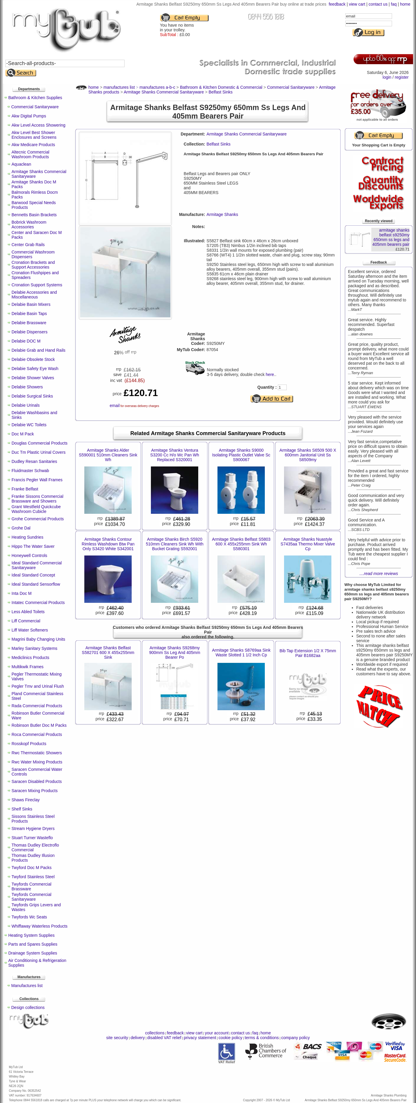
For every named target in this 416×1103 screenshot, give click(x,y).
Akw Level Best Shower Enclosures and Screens (34, 135)
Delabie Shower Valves (33, 377)
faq (393, 4)
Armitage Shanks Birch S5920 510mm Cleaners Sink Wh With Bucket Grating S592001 (175, 544)
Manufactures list (27, 985)
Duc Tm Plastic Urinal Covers (39, 452)
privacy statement (200, 1037)
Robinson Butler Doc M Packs (39, 725)
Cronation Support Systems (37, 284)
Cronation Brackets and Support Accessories (33, 264)
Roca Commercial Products (37, 734)
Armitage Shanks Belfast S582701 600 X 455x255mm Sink (108, 652)
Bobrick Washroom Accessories (29, 224)
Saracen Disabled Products (37, 781)
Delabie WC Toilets (29, 424)
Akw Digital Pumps (29, 116)
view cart (357, 4)
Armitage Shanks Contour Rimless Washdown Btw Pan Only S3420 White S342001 (108, 544)
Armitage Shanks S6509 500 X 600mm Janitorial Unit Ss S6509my (308, 455)
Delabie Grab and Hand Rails (38, 350)
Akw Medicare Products (33, 144)
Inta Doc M (22, 593)
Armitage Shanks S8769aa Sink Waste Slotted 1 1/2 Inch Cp (241, 652)
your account (216, 1033)
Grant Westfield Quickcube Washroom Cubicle (36, 509)
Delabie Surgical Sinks (32, 396)
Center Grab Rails (28, 244)
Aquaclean (21, 164)
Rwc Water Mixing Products (37, 762)
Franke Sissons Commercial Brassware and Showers (37, 498)
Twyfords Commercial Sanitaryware (31, 897)
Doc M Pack (23, 434)
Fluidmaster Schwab (30, 470)
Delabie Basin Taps (29, 313)
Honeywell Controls (29, 555)
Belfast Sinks (218, 144)
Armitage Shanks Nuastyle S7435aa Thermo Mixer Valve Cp (307, 544)
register (402, 77)
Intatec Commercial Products (38, 602)
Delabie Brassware (29, 322)
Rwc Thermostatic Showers (37, 752)
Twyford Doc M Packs (31, 867)
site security (117, 1037)
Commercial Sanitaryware (35, 106)
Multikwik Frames (27, 666)
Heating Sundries (27, 537)
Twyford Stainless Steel (33, 876)
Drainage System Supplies (32, 953)
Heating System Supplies (31, 935)
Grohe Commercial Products (38, 518)
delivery (137, 1037)
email (115, 405)
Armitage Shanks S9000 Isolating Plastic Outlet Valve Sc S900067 (241, 455)
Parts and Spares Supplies (32, 944)
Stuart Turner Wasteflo (32, 837)
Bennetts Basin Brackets (34, 214)
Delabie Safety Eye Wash (35, 368)
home (405, 4)
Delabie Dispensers (29, 332)
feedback (337, 4)
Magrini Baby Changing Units (38, 639)
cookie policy (230, 1037)
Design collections (28, 1007)
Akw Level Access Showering (38, 125)
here (270, 374)
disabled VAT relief (164, 1037)
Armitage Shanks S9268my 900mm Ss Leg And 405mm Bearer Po (174, 652)
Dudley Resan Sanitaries (34, 461)
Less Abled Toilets (28, 611)
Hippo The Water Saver (33, 546)
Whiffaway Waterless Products (39, 926)
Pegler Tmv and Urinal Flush (38, 686)
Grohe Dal (21, 528)
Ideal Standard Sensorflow (36, 584)
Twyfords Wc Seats (29, 917)
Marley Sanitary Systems (34, 648)
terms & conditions (262, 1037)
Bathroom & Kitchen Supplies (35, 97)
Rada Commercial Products (37, 705)
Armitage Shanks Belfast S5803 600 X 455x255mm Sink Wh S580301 (241, 544)
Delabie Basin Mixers (31, 304)
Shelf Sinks (22, 809)
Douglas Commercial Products (39, 443)
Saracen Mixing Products (35, 790)
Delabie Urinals (26, 405)
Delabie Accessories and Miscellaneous (34, 294)
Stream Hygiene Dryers (33, 828)
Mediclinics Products (30, 657)
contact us (378, 4)
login (387, 77)
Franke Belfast (25, 489)
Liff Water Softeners (30, 630)
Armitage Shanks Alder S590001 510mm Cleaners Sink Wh (108, 455)
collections (155, 1033)
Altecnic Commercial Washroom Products (30, 154)
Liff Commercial (26, 620)
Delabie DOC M (26, 341)
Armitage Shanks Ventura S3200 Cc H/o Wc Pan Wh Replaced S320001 (174, 455)
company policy (295, 1037)
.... (378, 573)
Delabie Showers (27, 387)
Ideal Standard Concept (33, 575)
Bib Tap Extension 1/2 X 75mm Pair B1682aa (308, 653)
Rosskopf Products (29, 743)
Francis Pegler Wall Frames (37, 479)
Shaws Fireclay (26, 799)
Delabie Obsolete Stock (33, 359)
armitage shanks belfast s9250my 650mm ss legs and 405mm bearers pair (391, 237)
